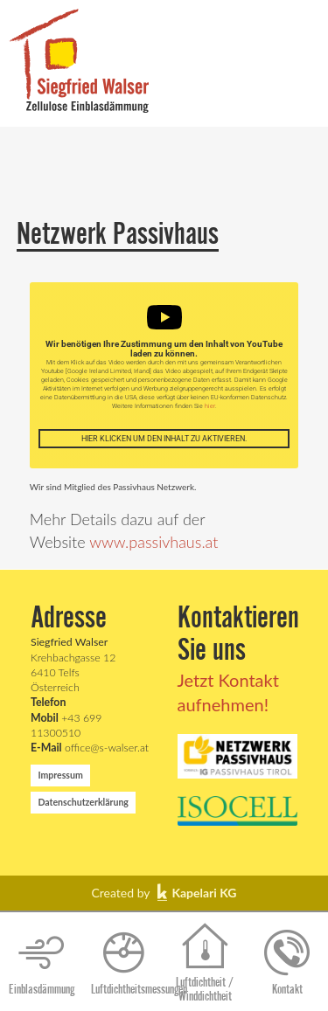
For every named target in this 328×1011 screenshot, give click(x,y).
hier (210, 406)
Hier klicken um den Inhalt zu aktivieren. (164, 438)
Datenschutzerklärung (83, 802)
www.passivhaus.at (153, 541)
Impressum (60, 775)
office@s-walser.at (90, 747)
